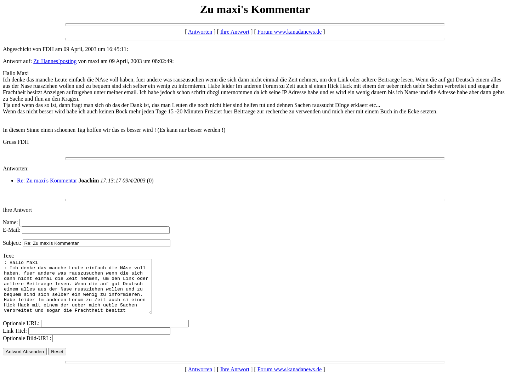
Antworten (200, 32)
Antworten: (16, 168)
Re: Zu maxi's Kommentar (47, 180)
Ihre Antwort (234, 32)
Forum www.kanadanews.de (289, 32)
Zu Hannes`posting (54, 61)
